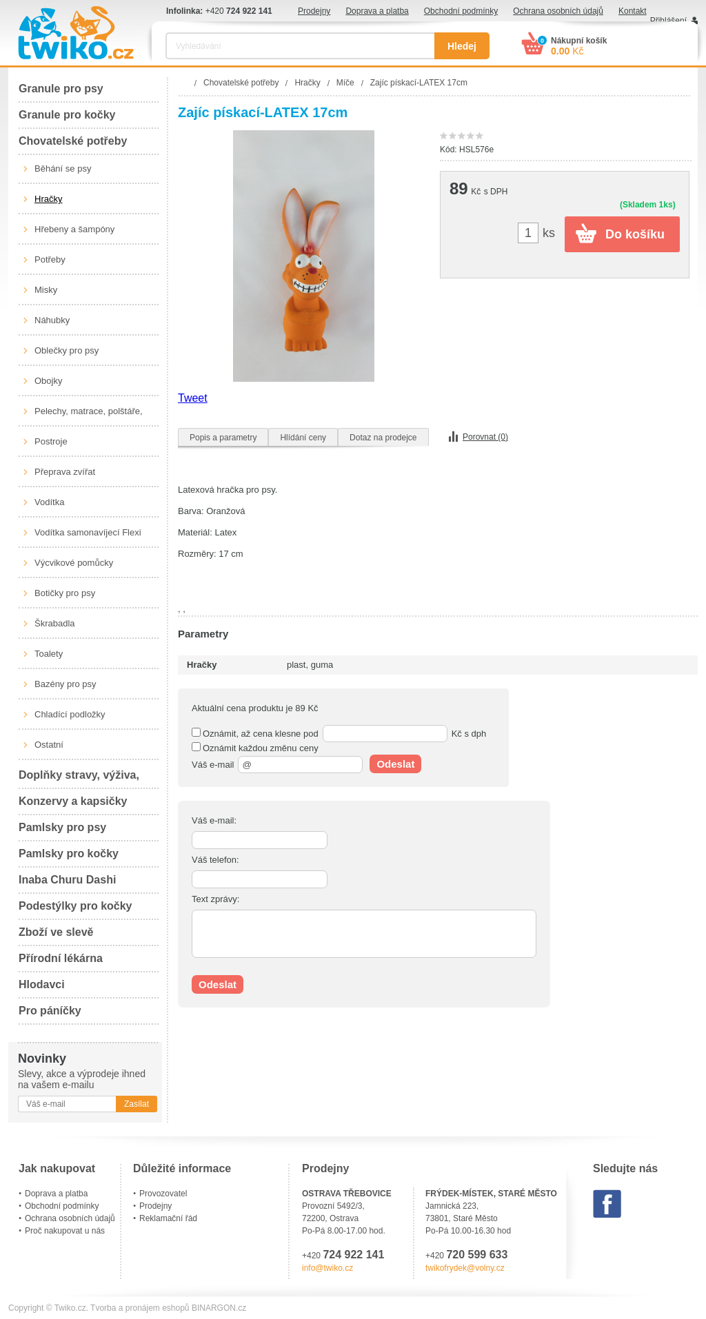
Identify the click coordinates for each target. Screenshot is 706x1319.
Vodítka (49, 502)
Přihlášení (668, 20)
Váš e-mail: (214, 820)
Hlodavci (42, 984)
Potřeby (49, 259)
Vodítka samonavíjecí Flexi (87, 532)
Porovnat (485, 437)
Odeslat (395, 764)
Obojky (48, 381)
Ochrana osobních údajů (558, 11)
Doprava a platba (376, 11)
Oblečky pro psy (66, 350)
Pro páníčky (50, 1010)
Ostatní (48, 744)
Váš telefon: (215, 860)
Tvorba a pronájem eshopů (139, 1308)
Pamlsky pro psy (62, 827)
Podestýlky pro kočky (75, 906)
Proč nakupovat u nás (65, 1231)
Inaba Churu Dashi (67, 880)
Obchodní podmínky (461, 11)
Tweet (193, 398)
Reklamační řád (168, 1218)
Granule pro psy (61, 88)
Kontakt (632, 11)
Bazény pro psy (65, 684)
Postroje (51, 441)
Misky (45, 290)
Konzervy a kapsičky (73, 801)
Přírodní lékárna (61, 958)
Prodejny (314, 11)
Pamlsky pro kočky (69, 853)
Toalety (48, 653)
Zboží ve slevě (56, 932)
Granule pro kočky (67, 115)
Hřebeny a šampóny (74, 229)
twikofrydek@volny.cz (465, 1268)
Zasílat (136, 1104)
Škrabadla (54, 623)
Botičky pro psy (64, 593)
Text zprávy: (215, 899)
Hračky (48, 199)
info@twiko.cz (327, 1268)
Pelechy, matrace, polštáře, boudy (88, 416)
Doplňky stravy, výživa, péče (79, 779)
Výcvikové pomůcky (73, 563)
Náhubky (52, 320)
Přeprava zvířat (64, 472)
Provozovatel (163, 1193)
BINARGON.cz (219, 1308)
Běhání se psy (62, 168)
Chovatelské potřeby (73, 141)
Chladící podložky (69, 714)
